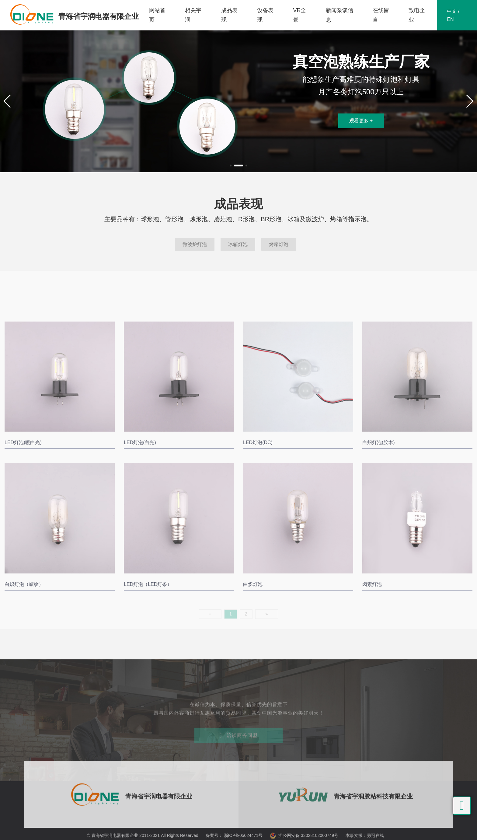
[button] (231, 165)
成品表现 (229, 15)
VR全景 (299, 15)
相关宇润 (193, 15)
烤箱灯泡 (278, 252)
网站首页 (157, 15)
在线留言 (381, 15)
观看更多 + (361, 120)
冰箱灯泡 (238, 252)
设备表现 (265, 15)
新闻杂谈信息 (339, 15)
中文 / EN (453, 15)
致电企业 (417, 15)
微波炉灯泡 (195, 252)
